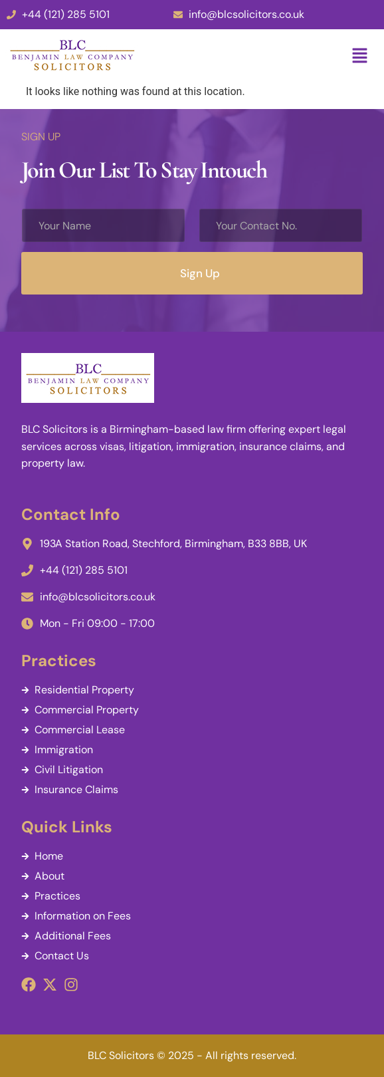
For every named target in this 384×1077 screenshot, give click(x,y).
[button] (360, 56)
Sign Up (200, 273)
